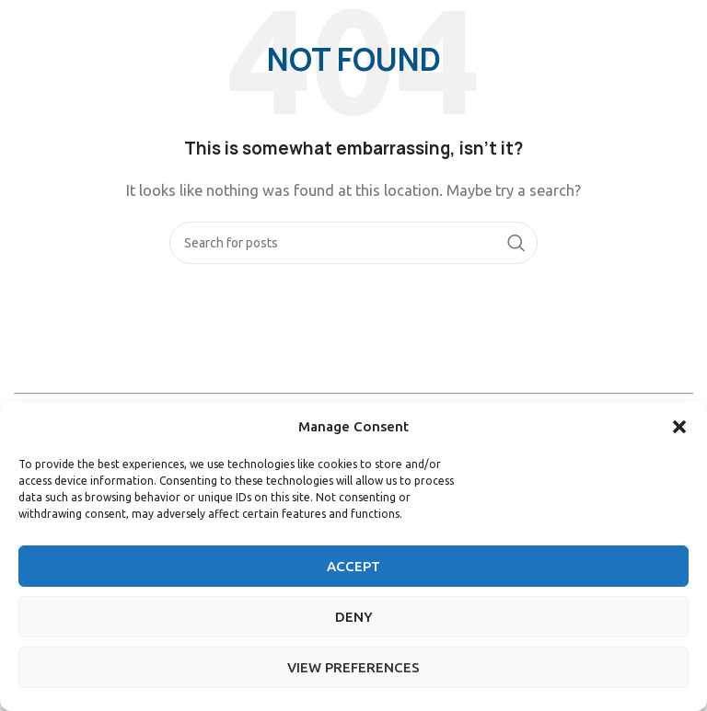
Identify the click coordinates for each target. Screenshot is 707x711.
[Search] (353, 243)
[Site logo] (64, 26)
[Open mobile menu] (684, 27)
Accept (353, 566)
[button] (679, 427)
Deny (354, 617)
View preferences (353, 667)
